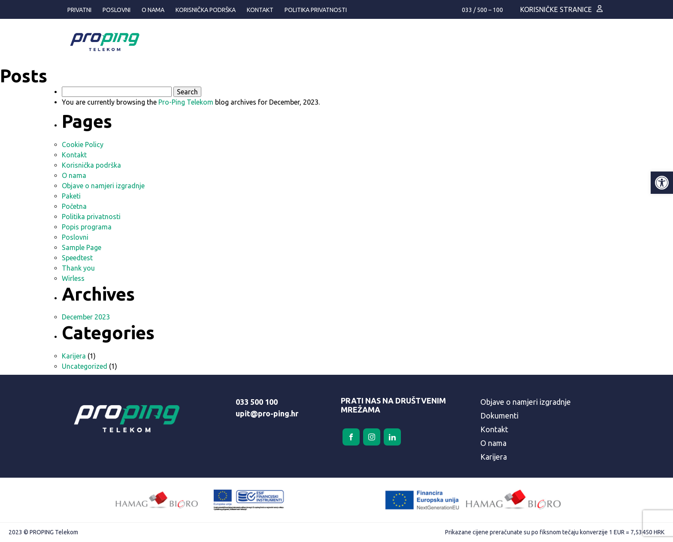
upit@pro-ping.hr (267, 413)
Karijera (74, 356)
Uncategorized (84, 366)
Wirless (73, 278)
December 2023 (86, 317)
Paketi (71, 196)
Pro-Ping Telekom (185, 102)
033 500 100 (257, 401)
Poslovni (116, 9)
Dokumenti (499, 415)
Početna (74, 206)
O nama (153, 9)
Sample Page (81, 247)
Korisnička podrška (206, 9)
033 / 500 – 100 (482, 9)
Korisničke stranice (556, 9)
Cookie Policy (82, 144)
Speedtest (77, 258)
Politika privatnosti (316, 9)
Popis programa (87, 227)
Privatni (79, 9)
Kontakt (260, 9)
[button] (662, 183)
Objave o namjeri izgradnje (103, 186)
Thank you (78, 268)
